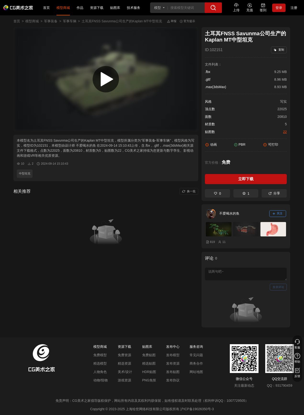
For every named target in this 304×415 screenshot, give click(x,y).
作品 (80, 8)
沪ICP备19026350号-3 (197, 409)
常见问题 (196, 355)
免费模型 (100, 355)
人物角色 (100, 372)
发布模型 (173, 355)
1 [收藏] (245, 193)
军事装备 (50, 21)
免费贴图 (149, 355)
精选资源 (124, 363)
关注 (278, 213)
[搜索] (213, 7)
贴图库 (115, 8)
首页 (46, 8)
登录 (279, 8)
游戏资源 (124, 380)
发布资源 (173, 363)
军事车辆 (69, 21)
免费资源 (124, 355)
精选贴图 (149, 363)
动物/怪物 (100, 380)
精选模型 (100, 363)
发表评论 (278, 287)
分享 (274, 193)
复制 (279, 49)
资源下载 (96, 8)
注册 (294, 8)
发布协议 (173, 380)
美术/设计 (125, 372)
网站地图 (196, 372)
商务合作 (196, 363)
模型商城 (63, 8)
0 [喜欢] (217, 193)
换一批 (188, 191)
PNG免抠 (149, 380)
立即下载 (245, 179)
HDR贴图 (149, 372)
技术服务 (133, 8)
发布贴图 (173, 372)
